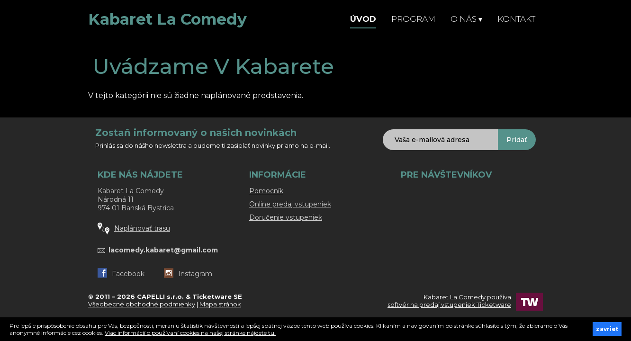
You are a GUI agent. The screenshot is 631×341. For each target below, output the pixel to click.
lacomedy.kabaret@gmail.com (163, 250)
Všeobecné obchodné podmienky (141, 304)
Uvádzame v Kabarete (213, 66)
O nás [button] (466, 19)
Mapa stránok (220, 304)
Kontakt (516, 19)
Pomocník (266, 191)
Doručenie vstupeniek (285, 217)
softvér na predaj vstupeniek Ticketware (449, 304)
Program (413, 19)
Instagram (188, 273)
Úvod (363, 19)
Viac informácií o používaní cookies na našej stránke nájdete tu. (190, 332)
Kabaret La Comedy (167, 18)
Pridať (516, 139)
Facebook (121, 273)
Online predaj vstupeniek (290, 204)
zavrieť (607, 328)
